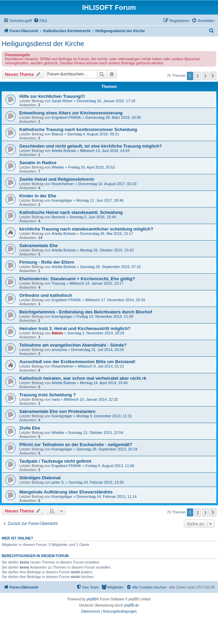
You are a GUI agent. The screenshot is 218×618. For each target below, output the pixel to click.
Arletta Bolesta (63, 151)
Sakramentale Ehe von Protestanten (57, 411)
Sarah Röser (61, 101)
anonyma (59, 350)
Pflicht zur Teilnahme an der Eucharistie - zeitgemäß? (75, 444)
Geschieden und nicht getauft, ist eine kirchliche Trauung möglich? (90, 146)
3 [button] (205, 76)
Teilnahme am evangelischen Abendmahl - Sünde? (73, 345)
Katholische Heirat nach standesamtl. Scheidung (71, 212)
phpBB (91, 599)
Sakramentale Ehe (38, 245)
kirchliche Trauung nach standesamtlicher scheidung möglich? (86, 228)
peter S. (58, 482)
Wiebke (57, 167)
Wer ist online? (17, 538)
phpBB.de (131, 605)
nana (55, 399)
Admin (57, 333)
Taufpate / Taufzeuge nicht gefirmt (55, 461)
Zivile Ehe (29, 428)
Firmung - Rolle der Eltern (46, 262)
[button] (213, 76)
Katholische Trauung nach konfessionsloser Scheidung (78, 129)
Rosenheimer (62, 184)
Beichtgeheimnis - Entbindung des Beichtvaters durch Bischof (85, 311)
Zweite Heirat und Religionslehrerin (56, 179)
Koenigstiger (61, 200)
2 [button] (197, 76)
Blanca (57, 134)
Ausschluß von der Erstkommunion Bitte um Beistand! (77, 361)
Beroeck (58, 217)
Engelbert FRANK (66, 117)
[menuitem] (40, 21)
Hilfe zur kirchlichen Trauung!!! (52, 96)
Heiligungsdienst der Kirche (43, 43)
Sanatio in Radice (38, 162)
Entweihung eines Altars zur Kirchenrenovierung (71, 112)
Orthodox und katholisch (45, 295)
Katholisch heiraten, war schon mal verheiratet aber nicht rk (82, 378)
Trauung (58, 283)
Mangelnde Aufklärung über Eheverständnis (66, 491)
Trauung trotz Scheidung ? (47, 394)
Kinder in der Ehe (37, 195)
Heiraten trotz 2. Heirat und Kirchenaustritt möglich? (74, 328)
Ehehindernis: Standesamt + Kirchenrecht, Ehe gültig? (77, 278)
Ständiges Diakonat (40, 477)
